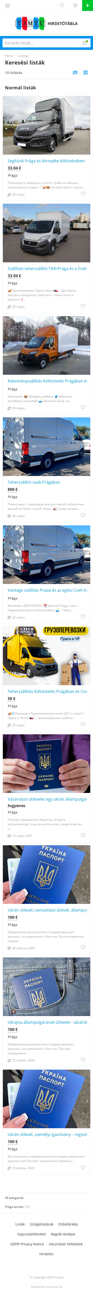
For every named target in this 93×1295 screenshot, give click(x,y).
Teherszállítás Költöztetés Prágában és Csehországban (49, 691)
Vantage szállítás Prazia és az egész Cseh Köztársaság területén (49, 590)
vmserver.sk (53, 1287)
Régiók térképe (63, 1234)
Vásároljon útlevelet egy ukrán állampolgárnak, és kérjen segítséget (49, 799)
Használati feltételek (66, 1244)
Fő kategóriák (14, 1198)
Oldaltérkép (68, 1224)
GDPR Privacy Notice (27, 1244)
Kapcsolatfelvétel (32, 1234)
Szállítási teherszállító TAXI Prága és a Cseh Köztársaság (49, 268)
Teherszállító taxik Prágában (34, 482)
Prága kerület (14, 1207)
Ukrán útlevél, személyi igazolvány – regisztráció (49, 1134)
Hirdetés (46, 1254)
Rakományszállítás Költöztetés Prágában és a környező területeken (49, 381)
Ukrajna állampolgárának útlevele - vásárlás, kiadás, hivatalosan (49, 1022)
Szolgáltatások (41, 1224)
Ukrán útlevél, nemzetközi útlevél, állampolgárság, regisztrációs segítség (49, 910)
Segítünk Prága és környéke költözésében (46, 161)
